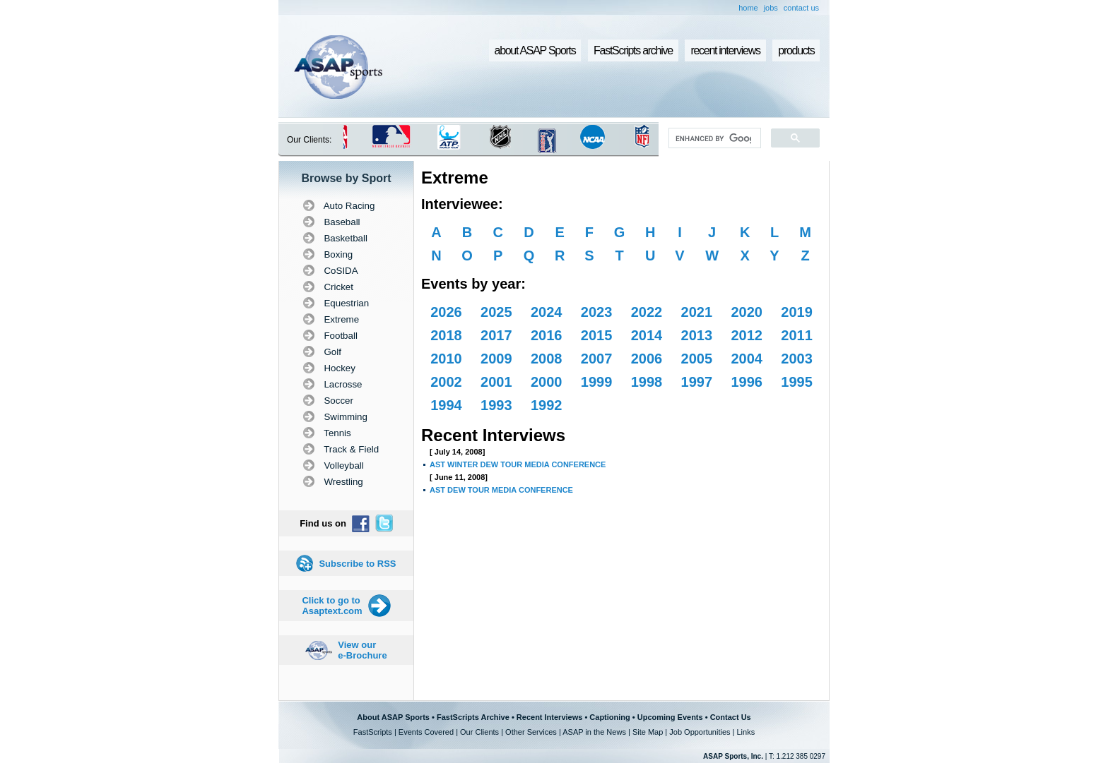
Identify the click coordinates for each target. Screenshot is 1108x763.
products (796, 50)
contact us (801, 8)
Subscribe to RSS (357, 563)
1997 (697, 382)
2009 (496, 358)
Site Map (647, 732)
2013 (697, 335)
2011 (797, 335)
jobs (771, 8)
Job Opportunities (699, 732)
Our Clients (479, 732)
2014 (647, 335)
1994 (446, 405)
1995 (797, 382)
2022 (647, 312)
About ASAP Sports (393, 717)
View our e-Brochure (362, 650)
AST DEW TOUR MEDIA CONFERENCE (501, 490)
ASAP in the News (594, 732)
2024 (546, 312)
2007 (597, 358)
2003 (797, 358)
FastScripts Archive (473, 717)
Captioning (609, 717)
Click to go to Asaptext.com (332, 605)
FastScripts (372, 732)
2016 (546, 335)
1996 (746, 382)
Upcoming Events (670, 717)
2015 (597, 335)
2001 (496, 382)
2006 (647, 358)
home (748, 8)
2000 (546, 382)
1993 (496, 405)
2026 (446, 312)
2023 (597, 312)
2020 (746, 312)
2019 (797, 312)
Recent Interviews (550, 717)
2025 (496, 312)
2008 (546, 358)
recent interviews (725, 50)
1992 (546, 405)
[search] (713, 138)
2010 (446, 358)
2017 (496, 335)
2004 (746, 358)
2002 (446, 382)
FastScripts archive (633, 50)
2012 (746, 335)
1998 (647, 382)
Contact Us (730, 717)
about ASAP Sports (535, 50)
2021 (697, 312)
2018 (446, 335)
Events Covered (426, 732)
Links (745, 732)
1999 (597, 382)
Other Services (531, 732)
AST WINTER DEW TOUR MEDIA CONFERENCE (518, 464)
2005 (697, 358)
